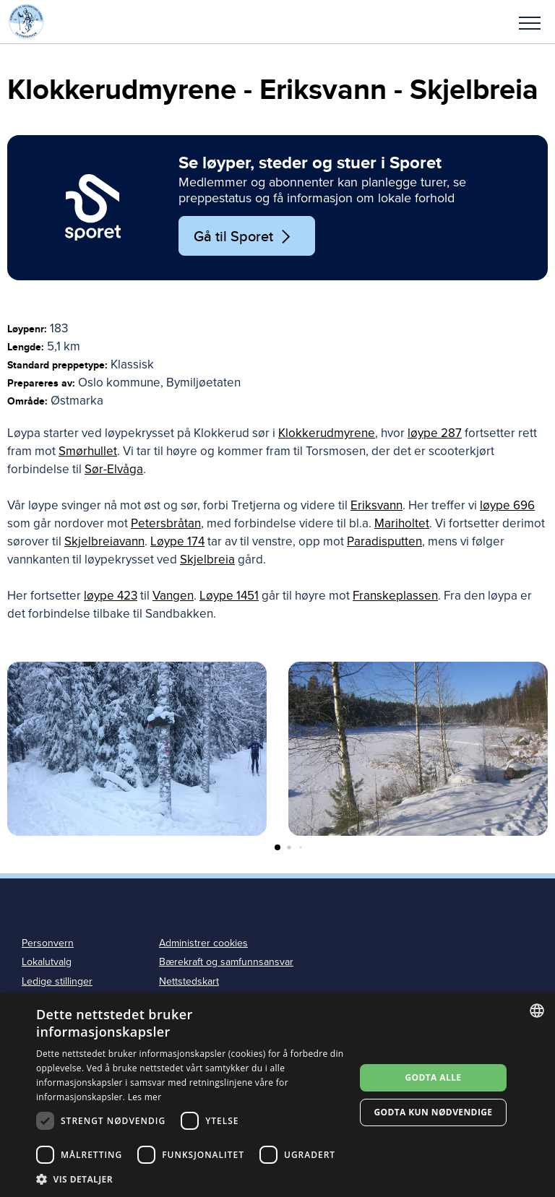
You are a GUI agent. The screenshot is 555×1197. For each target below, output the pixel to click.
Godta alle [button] (433, 1077)
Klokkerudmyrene (326, 433)
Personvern (48, 943)
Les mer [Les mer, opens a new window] (145, 1097)
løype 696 (507, 505)
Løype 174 (177, 541)
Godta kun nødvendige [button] (433, 1112)
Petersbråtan (166, 523)
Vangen (173, 595)
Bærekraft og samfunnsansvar (226, 962)
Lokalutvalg (47, 962)
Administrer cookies (203, 943)
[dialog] (277, 1095)
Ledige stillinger (57, 981)
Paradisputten (384, 541)
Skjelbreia (207, 559)
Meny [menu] (530, 23)
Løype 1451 (229, 595)
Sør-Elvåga (114, 469)
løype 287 (435, 433)
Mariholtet (401, 523)
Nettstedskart (189, 981)
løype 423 (110, 595)
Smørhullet (88, 451)
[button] (530, 22)
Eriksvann (376, 505)
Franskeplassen (395, 595)
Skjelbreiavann (104, 541)
